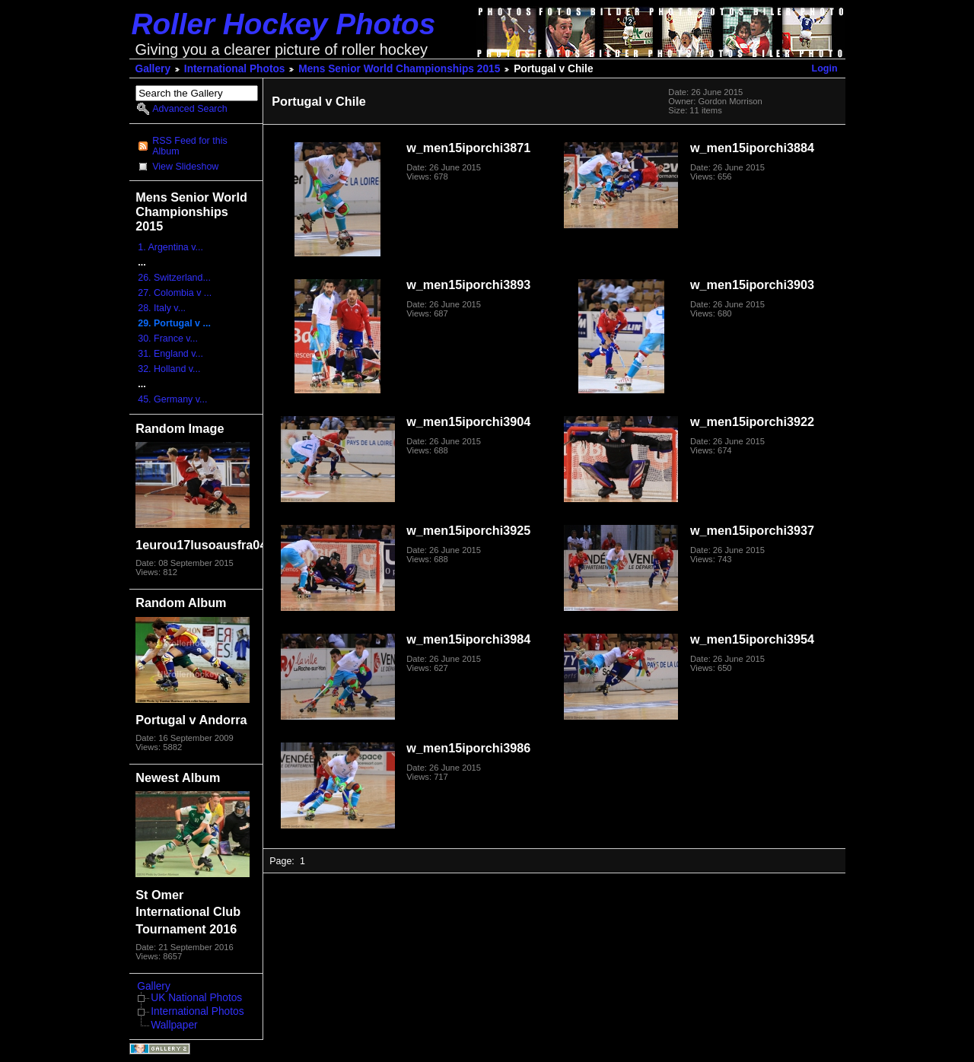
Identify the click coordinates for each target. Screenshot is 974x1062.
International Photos (234, 69)
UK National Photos (196, 997)
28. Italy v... (162, 308)
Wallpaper (174, 1025)
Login (825, 68)
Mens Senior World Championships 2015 (399, 69)
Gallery (153, 69)
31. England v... (170, 353)
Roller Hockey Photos (284, 24)
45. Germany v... (172, 399)
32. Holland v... (169, 369)
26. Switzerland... (174, 277)
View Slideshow (185, 166)
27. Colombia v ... (175, 293)
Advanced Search (189, 108)
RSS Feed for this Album (189, 146)
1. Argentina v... (170, 247)
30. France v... (168, 338)
